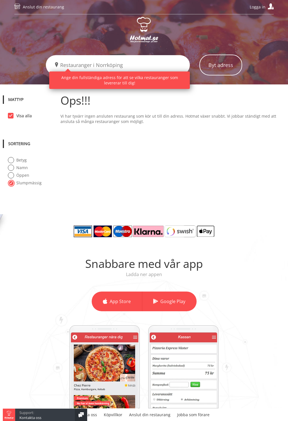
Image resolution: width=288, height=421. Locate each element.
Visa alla (22, 115)
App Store (120, 301)
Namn (18, 167)
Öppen (18, 175)
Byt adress (220, 65)
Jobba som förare (193, 414)
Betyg (17, 160)
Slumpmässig (25, 182)
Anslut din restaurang (43, 7)
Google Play (172, 301)
